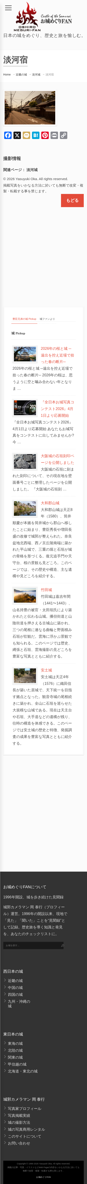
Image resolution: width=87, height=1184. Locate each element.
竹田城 (46, 590)
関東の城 (15, 1057)
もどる (72, 200)
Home (7, 74)
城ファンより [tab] (47, 318)
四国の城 (15, 995)
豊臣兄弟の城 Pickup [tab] (24, 318)
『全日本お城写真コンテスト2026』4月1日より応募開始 (57, 408)
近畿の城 (21, 74)
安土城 (46, 670)
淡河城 (36, 74)
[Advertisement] (43, 252)
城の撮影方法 (19, 1122)
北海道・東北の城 (23, 1071)
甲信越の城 (17, 1064)
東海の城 (15, 1043)
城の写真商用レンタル (26, 1129)
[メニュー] (8, 8)
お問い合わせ (19, 1143)
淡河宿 (49, 74)
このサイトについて (24, 1136)
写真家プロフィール (24, 1109)
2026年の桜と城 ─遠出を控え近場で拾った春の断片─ (57, 355)
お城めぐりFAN (43, 1177)
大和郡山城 (50, 503)
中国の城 (15, 988)
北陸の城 (15, 1050)
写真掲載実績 (19, 1116)
